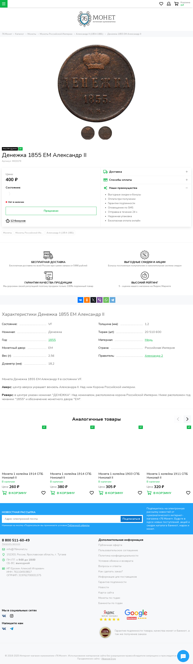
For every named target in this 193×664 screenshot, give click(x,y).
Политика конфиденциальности (118, 555)
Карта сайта (106, 592)
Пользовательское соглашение (118, 550)
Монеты (7, 232)
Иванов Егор (109, 658)
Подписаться (131, 519)
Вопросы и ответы (109, 566)
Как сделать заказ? (110, 571)
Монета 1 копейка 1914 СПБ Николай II (22, 476)
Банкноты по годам (110, 603)
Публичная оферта (110, 545)
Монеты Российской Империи (29, 232)
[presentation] (178, 419)
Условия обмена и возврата (115, 561)
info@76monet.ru (17, 549)
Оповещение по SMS (120, 207)
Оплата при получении (122, 199)
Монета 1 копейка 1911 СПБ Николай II (167, 476)
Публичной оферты (78, 525)
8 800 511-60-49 (16, 540)
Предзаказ (51, 211)
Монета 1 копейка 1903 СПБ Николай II (119, 476)
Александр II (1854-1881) (60, 232)
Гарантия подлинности (112, 582)
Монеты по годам (109, 598)
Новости (103, 587)
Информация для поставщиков (117, 577)
